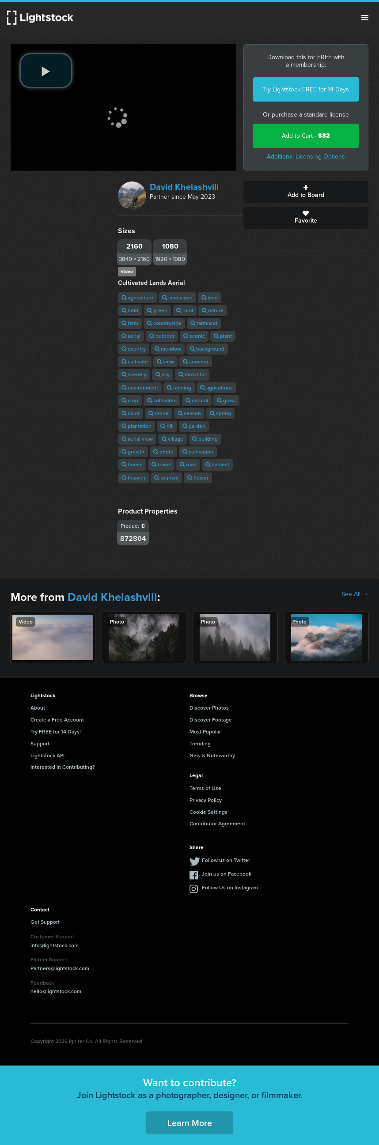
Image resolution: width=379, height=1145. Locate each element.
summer (195, 362)
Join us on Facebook (226, 874)
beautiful (192, 374)
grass (226, 400)
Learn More (189, 1123)
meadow (168, 349)
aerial (130, 336)
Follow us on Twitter (226, 860)
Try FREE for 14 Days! (55, 732)
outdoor (161, 336)
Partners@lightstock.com (59, 968)
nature (213, 310)
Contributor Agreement (217, 824)
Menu (365, 18)
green (157, 310)
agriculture (137, 298)
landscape (177, 298)
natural (197, 400)
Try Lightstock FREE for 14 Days (305, 89)
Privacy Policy (206, 800)
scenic (194, 336)
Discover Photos (209, 708)
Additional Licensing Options (306, 156)
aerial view (137, 439)
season (189, 413)
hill (167, 426)
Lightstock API (47, 756)
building (205, 439)
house (132, 465)
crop (129, 400)
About (37, 708)
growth (132, 452)
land (209, 298)
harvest (217, 465)
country (133, 349)
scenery (134, 374)
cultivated (162, 400)
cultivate (134, 362)
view (165, 362)
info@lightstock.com (54, 945)
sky (162, 374)
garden (193, 426)
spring (220, 413)
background (207, 349)
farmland (203, 323)
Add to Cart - (306, 135)
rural (184, 310)
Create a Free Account (57, 720)
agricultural (216, 388)
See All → (354, 594)
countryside (164, 323)
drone (158, 413)
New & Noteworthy (212, 756)
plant (223, 336)
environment (139, 388)
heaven (133, 478)
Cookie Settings (208, 812)
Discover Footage (211, 720)
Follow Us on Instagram (230, 888)
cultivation (197, 452)
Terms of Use (205, 788)
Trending (200, 744)
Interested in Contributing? (62, 767)
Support (39, 744)
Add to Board (306, 192)
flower (197, 478)
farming (179, 388)
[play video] (45, 70)
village (172, 439)
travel (161, 465)
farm (129, 323)
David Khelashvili (184, 186)
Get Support (45, 922)
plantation (136, 426)
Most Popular (205, 732)
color (130, 413)
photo (163, 452)
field (129, 310)
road (188, 465)
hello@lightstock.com (55, 991)
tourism (166, 478)
